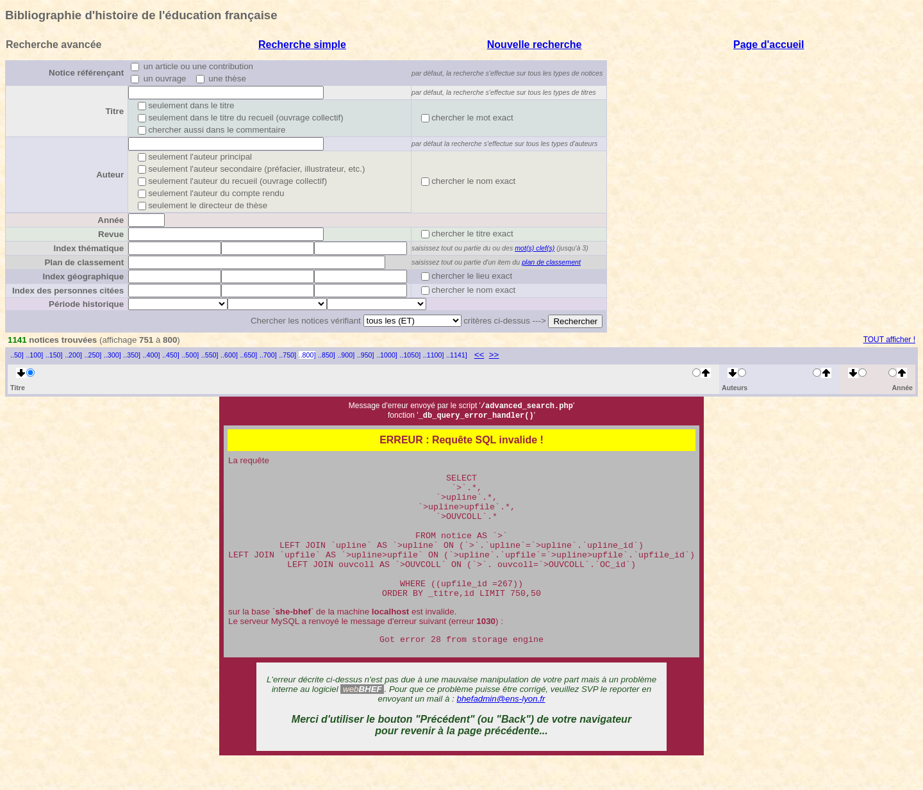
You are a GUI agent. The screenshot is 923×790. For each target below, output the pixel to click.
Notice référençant (86, 73)
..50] (17, 355)
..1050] (410, 355)
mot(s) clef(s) (534, 248)
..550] (210, 355)
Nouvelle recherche (534, 44)
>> (494, 354)
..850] (326, 355)
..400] (151, 355)
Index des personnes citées (68, 290)
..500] (190, 355)
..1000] (386, 355)
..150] (54, 355)
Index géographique (83, 276)
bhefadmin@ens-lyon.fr (501, 728)
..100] (34, 355)
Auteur (110, 174)
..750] (287, 355)
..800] (307, 355)
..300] (112, 355)
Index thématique (88, 248)
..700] (268, 355)
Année (110, 220)
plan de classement (551, 262)
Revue (111, 234)
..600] (229, 355)
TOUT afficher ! (889, 339)
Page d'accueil (768, 44)
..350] (131, 355)
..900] (345, 355)
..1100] (433, 355)
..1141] (456, 355)
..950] (365, 355)
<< (479, 354)
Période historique (86, 304)
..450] (170, 355)
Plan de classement (84, 262)
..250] (93, 355)
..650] (249, 355)
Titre (114, 111)
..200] (73, 355)
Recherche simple (302, 44)
